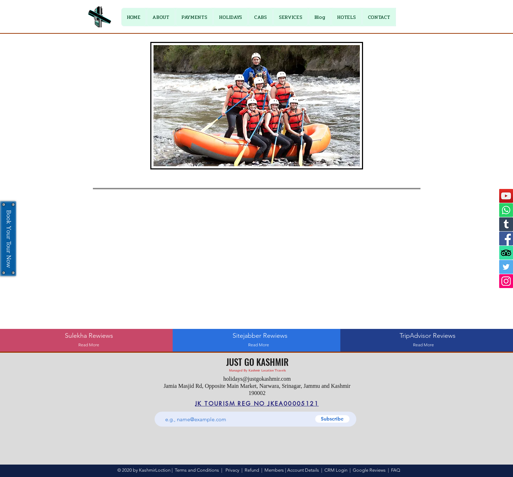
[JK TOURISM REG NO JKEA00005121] (257, 403)
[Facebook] (506, 238)
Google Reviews (369, 470)
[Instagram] (506, 281)
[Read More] (89, 345)
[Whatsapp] (506, 210)
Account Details (303, 470)
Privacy (232, 470)
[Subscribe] (332, 419)
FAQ (395, 470)
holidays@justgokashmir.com (257, 379)
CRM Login (335, 470)
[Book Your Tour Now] (8, 238)
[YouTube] (506, 196)
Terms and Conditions (197, 470)
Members (274, 470)
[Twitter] (506, 267)
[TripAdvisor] (506, 253)
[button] (194, 17)
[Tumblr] (506, 224)
